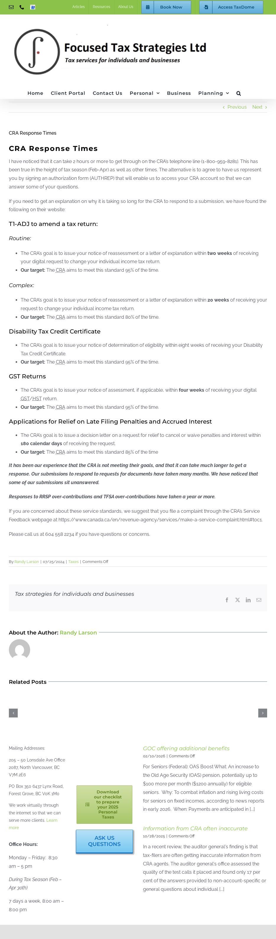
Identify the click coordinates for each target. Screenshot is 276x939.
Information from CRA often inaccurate (195, 828)
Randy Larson (26, 561)
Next (257, 107)
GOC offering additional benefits (186, 748)
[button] (238, 93)
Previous (237, 107)
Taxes (73, 561)
